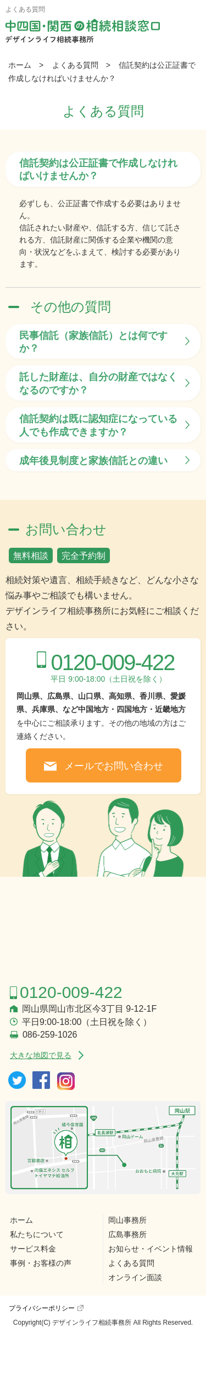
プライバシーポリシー (42, 1308)
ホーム (19, 65)
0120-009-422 (112, 662)
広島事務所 (127, 1234)
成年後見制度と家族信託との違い (93, 460)
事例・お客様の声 (40, 1263)
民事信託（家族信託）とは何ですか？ (93, 342)
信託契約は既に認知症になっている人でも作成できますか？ (98, 425)
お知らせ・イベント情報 (150, 1248)
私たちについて (37, 1234)
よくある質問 (75, 65)
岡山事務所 (127, 1220)
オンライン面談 (135, 1277)
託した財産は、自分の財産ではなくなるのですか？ (98, 383)
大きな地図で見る (40, 1055)
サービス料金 (33, 1248)
